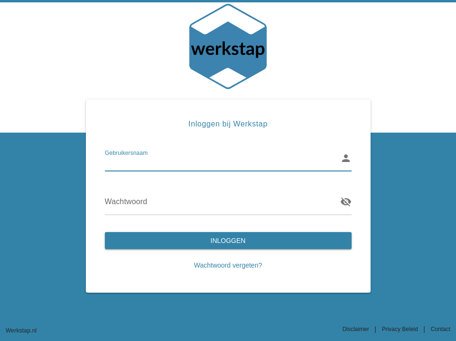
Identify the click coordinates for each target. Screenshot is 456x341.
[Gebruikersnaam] (220, 158)
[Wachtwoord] (220, 201)
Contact (440, 329)
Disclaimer (356, 329)
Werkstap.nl (21, 330)
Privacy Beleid (400, 329)
